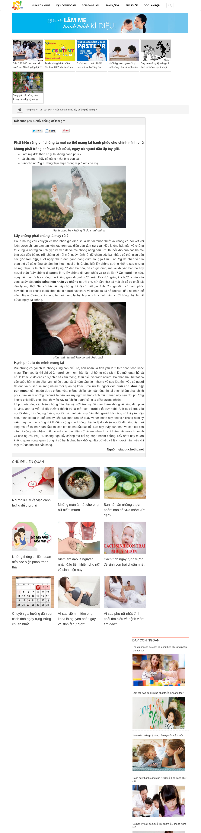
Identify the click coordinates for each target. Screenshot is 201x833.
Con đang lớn (91, 5)
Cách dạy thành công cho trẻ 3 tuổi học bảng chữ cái (159, 780)
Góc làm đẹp (152, 5)
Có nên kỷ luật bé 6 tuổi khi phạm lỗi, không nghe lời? (159, 825)
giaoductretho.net (131, 449)
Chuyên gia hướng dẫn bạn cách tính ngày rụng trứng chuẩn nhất (32, 619)
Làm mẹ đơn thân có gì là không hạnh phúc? (51, 154)
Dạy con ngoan (66, 5)
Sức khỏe (132, 5)
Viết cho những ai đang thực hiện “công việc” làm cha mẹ (59, 163)
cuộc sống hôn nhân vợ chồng (56, 281)
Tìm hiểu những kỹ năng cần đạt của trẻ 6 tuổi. (157, 735)
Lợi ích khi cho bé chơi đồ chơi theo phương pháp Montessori (159, 649)
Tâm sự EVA (113, 5)
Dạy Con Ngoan (145, 640)
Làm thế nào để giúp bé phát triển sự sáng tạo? (158, 693)
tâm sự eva (94, 245)
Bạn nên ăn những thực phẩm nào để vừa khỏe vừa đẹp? (124, 510)
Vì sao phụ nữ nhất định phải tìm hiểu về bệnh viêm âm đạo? (124, 619)
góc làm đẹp (29, 259)
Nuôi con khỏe (41, 5)
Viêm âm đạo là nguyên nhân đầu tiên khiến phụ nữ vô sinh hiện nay (78, 564)
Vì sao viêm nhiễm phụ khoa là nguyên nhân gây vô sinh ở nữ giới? (77, 619)
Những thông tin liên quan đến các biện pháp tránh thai (31, 562)
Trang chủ (30, 109)
